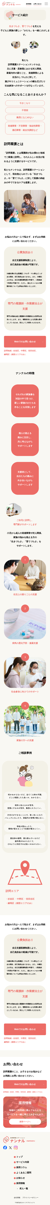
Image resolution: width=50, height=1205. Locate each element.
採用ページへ (25, 1122)
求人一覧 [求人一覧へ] (23, 1188)
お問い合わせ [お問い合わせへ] (37, 4)
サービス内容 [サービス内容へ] (22, 1162)
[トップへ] (11, 4)
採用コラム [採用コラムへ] (21, 1167)
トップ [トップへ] (19, 1157)
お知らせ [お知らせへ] (20, 1178)
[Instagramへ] (16, 1147)
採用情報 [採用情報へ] (28, 4)
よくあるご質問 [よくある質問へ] (23, 1173)
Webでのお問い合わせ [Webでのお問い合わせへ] (25, 342)
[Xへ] (10, 1147)
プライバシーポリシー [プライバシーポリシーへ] (30, 1198)
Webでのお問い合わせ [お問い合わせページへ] (25, 1084)
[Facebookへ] (5, 1147)
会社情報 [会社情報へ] (17, 1198)
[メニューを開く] (46, 3)
